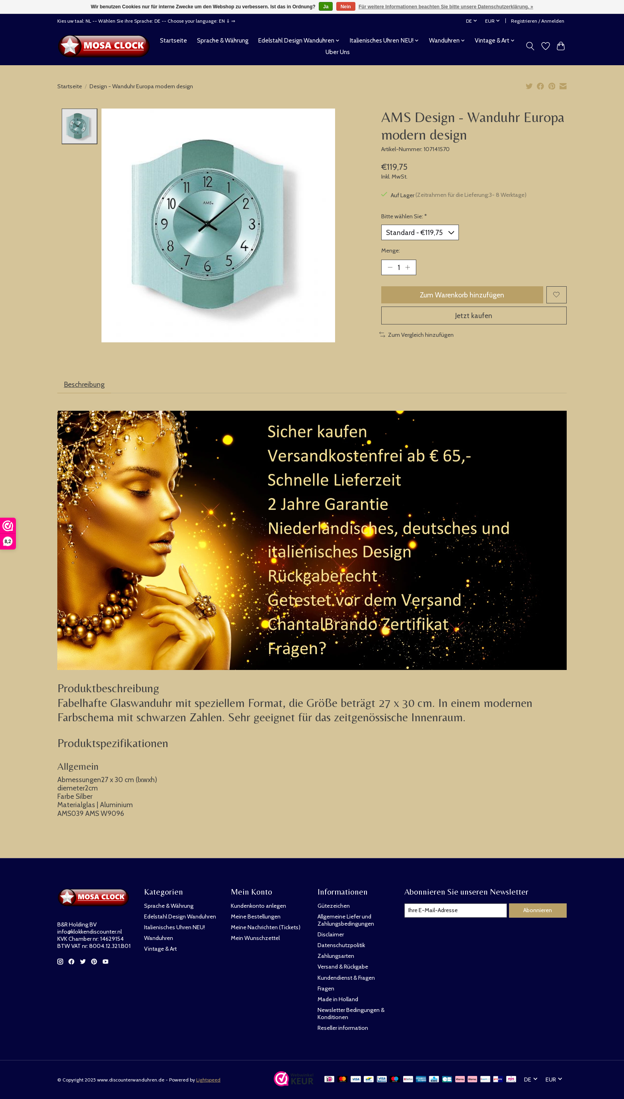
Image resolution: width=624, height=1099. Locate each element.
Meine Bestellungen (256, 916)
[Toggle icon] (530, 46)
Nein (346, 7)
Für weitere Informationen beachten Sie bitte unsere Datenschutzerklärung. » (446, 7)
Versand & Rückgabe (343, 966)
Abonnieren (537, 910)
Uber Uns (338, 52)
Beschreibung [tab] (84, 384)
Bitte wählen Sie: (404, 216)
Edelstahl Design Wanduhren (180, 916)
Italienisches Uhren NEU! (174, 927)
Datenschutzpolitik (341, 945)
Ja (325, 7)
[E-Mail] (455, 910)
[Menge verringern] (390, 267)
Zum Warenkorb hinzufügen (462, 295)
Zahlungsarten (336, 955)
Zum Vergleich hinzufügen (416, 334)
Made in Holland (338, 999)
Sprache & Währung (222, 40)
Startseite (173, 40)
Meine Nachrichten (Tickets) (265, 927)
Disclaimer (331, 934)
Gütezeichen (334, 905)
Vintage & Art (160, 948)
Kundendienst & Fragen (346, 977)
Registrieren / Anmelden (537, 21)
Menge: (390, 250)
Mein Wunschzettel (255, 938)
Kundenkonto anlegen (258, 905)
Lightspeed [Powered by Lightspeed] (208, 1080)
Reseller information (343, 1027)
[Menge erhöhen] (407, 267)
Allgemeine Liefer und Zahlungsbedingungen (346, 920)
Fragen (326, 988)
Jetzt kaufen (473, 315)
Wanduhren (158, 938)
